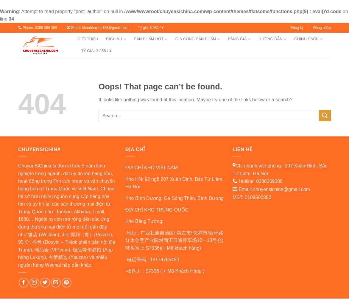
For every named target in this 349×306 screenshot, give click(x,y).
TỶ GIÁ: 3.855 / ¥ (96, 51)
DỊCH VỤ (116, 39)
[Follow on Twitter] (45, 283)
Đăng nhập (322, 28)
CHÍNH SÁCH (308, 39)
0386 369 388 (46, 28)
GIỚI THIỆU (87, 39)
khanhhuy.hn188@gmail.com (105, 28)
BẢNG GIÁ (239, 39)
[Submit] (325, 115)
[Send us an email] (56, 283)
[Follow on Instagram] (34, 283)
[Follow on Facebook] (24, 283)
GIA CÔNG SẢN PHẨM (197, 39)
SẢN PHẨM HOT (151, 39)
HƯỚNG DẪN (272, 39)
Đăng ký (296, 28)
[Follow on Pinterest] (66, 283)
